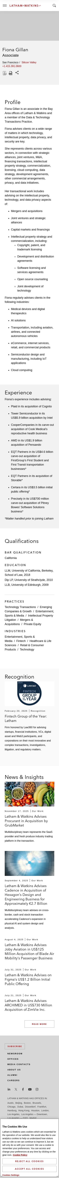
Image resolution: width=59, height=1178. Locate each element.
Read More (39, 1024)
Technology (27, 649)
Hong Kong (23, 1110)
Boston (27, 1103)
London (45, 1110)
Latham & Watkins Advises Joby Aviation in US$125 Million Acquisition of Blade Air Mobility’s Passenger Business (29, 951)
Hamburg (12, 1110)
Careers (13, 1080)
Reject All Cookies (29, 1161)
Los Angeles (13, 1114)
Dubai (20, 1106)
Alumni (12, 1075)
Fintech (21, 641)
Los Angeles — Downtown (34, 1114)
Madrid (33, 1118)
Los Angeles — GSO (17, 1118)
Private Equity (32, 624)
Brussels (37, 1103)
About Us (14, 1070)
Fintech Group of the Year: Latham (26, 718)
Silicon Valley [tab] (29, 62)
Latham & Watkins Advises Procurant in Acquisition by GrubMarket (26, 820)
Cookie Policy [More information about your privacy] (20, 1155)
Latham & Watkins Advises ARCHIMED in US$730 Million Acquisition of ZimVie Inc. (28, 1005)
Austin (10, 1103)
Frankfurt (41, 1106)
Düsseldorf (30, 1106)
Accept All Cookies (29, 1169)
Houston (35, 1110)
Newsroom (14, 1054)
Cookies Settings (10, 1175)
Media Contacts (19, 1064)
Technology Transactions (20, 607)
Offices (13, 1059)
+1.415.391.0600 (11, 66)
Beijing (18, 1103)
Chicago (11, 1106)
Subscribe (15, 1046)
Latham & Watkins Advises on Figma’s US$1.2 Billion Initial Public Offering (28, 979)
